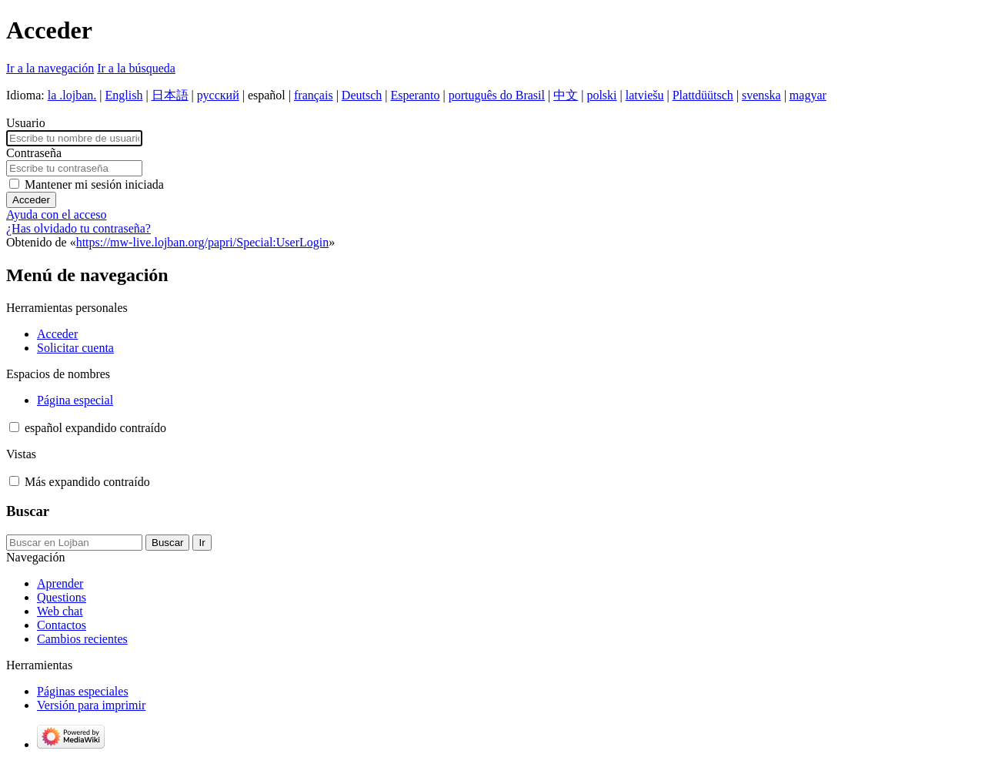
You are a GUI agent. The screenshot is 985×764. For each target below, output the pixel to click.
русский (218, 95)
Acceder (31, 200)
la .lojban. (72, 95)
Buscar (27, 511)
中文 (565, 95)
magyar (808, 95)
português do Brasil (497, 95)
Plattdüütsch (703, 95)
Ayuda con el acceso (56, 214)
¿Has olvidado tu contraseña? (78, 228)
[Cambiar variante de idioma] (95, 427)
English (124, 95)
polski (601, 95)
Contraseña (34, 152)
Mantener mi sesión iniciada (94, 184)
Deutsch (362, 95)
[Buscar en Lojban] (74, 542)
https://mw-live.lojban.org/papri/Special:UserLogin (202, 242)
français (313, 95)
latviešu (645, 95)
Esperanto (414, 95)
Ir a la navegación (50, 68)
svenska (761, 95)
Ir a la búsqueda (136, 68)
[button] (14, 427)
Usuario (25, 122)
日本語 (170, 95)
